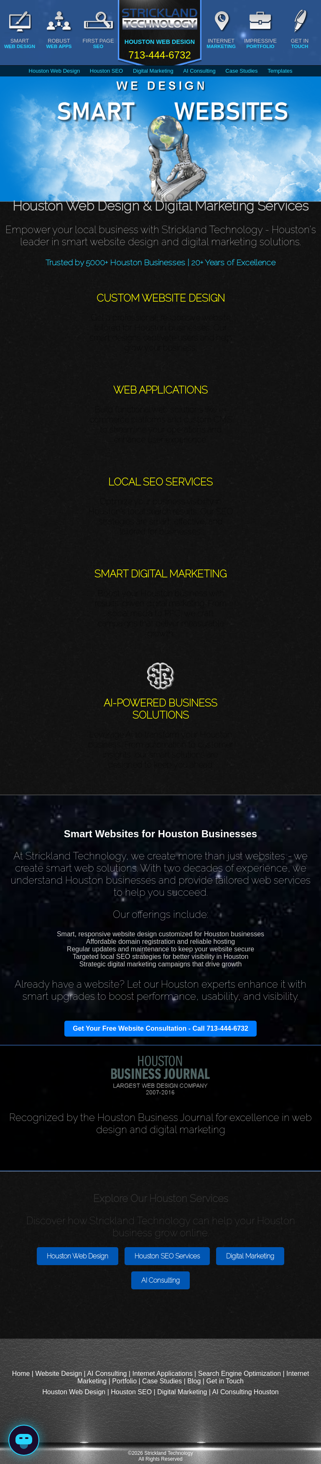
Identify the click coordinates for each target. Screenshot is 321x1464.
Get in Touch (225, 1381)
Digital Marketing (153, 71)
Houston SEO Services (167, 1256)
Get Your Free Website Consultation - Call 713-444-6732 (160, 1028)
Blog (194, 1381)
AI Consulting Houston (245, 1391)
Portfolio (124, 1381)
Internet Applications (162, 1373)
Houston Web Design (54, 71)
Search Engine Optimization (239, 1373)
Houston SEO (106, 71)
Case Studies (241, 71)
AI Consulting (199, 71)
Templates (280, 71)
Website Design (58, 1373)
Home (21, 1373)
